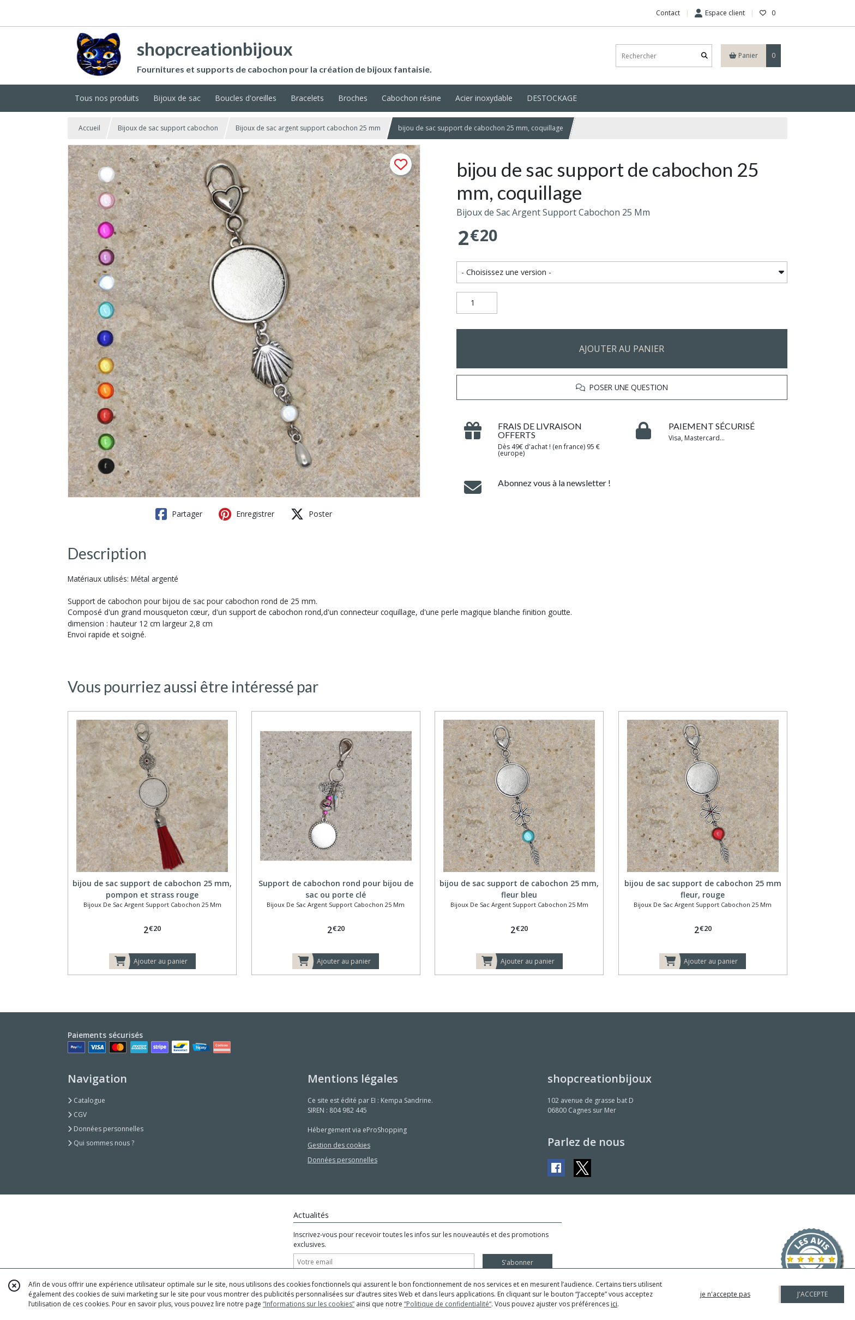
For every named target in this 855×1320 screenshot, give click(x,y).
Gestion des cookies (339, 1145)
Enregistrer (246, 514)
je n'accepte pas (725, 1294)
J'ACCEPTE (812, 1294)
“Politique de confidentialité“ (447, 1304)
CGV (77, 1114)
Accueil (89, 128)
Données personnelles (105, 1128)
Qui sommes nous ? (101, 1143)
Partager (178, 514)
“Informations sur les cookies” (308, 1304)
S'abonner (517, 1262)
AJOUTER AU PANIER (621, 349)
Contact (668, 12)
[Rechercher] (704, 56)
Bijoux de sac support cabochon (168, 128)
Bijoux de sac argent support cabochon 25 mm (308, 128)
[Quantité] (476, 303)
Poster (311, 514)
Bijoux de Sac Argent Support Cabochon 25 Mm (553, 212)
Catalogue (86, 1100)
